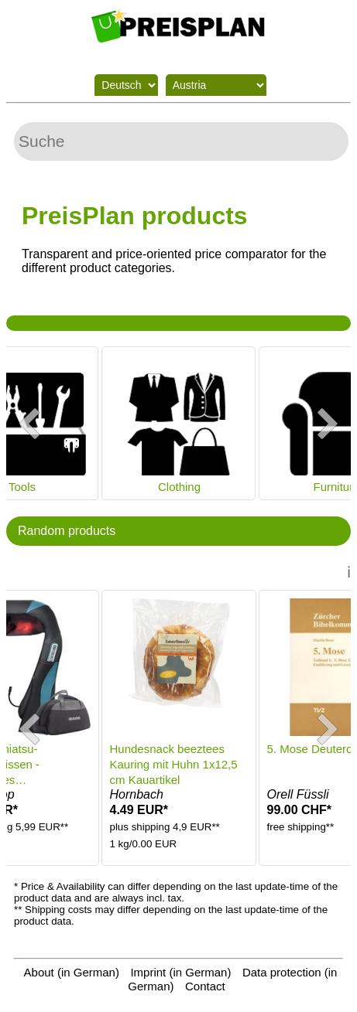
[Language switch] (126, 85)
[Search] (181, 141)
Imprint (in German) (180, 972)
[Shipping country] (216, 85)
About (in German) (71, 972)
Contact (205, 986)
